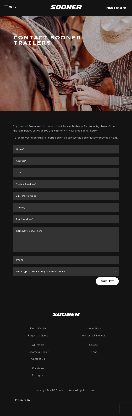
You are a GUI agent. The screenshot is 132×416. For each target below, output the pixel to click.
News (94, 352)
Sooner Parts (94, 328)
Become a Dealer (38, 352)
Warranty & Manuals (94, 335)
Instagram (38, 375)
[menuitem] (10, 7)
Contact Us (38, 358)
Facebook (38, 368)
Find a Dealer (38, 328)
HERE (114, 137)
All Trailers (38, 345)
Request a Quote (38, 335)
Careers (93, 345)
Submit (107, 281)
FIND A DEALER (116, 8)
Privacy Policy (22, 400)
